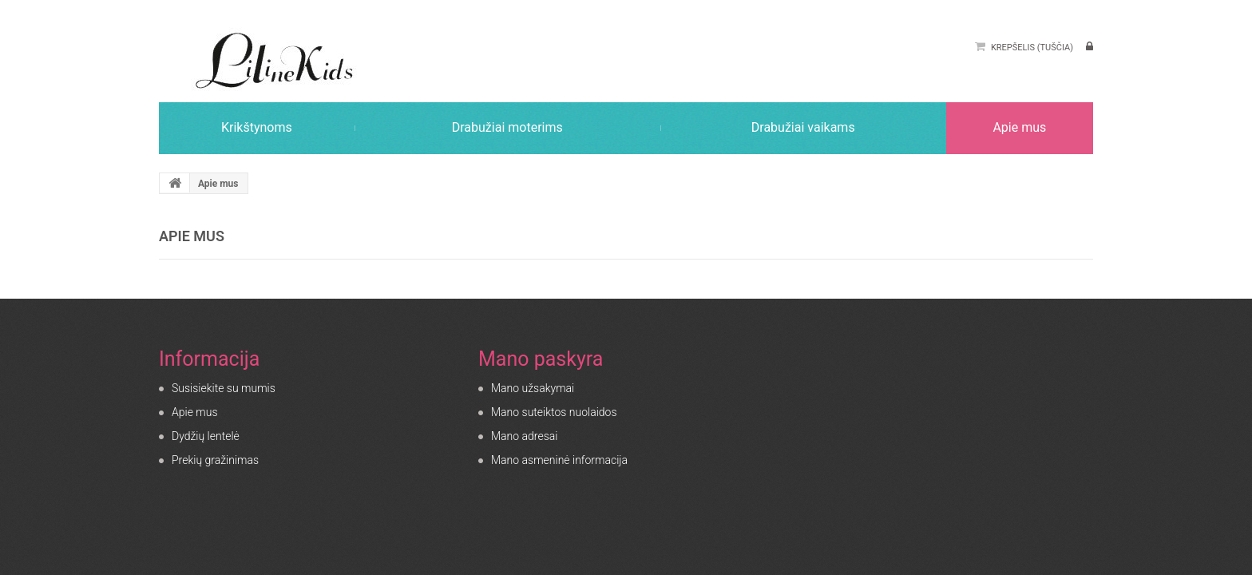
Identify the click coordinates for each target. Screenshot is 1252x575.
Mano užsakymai (532, 388)
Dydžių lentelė (206, 436)
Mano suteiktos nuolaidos (554, 412)
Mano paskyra (540, 359)
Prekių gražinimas (215, 460)
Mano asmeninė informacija (559, 460)
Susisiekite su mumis (223, 388)
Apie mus (195, 412)
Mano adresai (524, 436)
